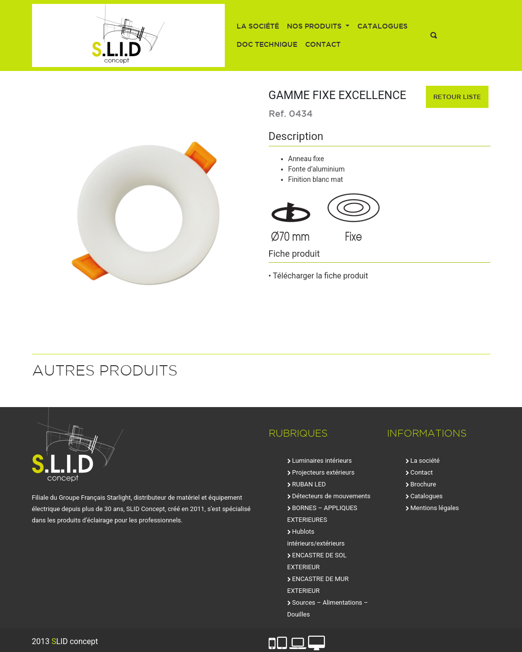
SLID (128, 35)
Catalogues (382, 26)
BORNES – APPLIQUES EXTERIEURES (322, 513)
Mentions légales (435, 508)
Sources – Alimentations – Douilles (327, 608)
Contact (323, 44)
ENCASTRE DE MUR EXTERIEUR (318, 584)
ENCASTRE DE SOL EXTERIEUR (317, 561)
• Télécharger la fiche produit (318, 275)
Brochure (423, 484)
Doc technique (267, 44)
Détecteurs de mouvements (331, 496)
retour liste (457, 96)
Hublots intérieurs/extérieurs (316, 537)
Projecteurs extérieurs (323, 472)
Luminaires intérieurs (322, 460)
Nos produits (315, 26)
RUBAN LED (309, 484)
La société (258, 26)
